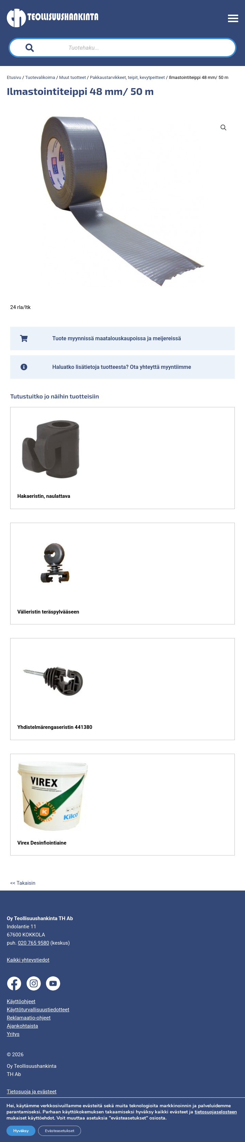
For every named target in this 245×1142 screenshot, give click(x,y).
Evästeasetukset (59, 1130)
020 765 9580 (33, 943)
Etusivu (14, 77)
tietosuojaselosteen (216, 1112)
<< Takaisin (22, 883)
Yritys (13, 1034)
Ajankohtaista (22, 1026)
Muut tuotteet (72, 77)
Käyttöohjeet (21, 1001)
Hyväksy (21, 1130)
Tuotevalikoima (40, 77)
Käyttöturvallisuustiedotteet (38, 1010)
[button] (223, 127)
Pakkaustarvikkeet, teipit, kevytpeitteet (127, 77)
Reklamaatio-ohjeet (29, 1018)
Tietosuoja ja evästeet (31, 1092)
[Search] (173, 47)
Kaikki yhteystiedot (28, 960)
